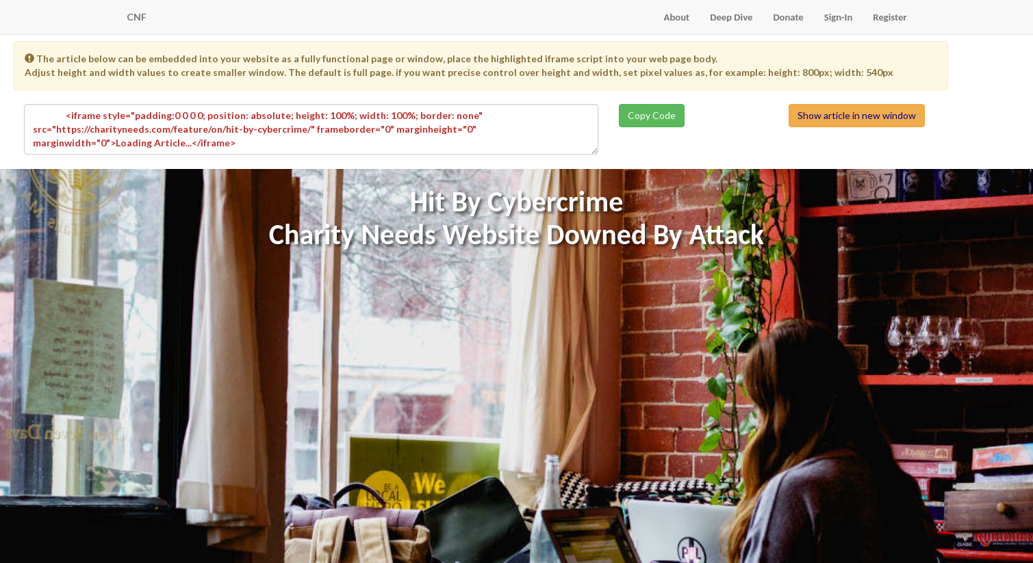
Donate (788, 17)
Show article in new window (857, 115)
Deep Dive (731, 17)
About (677, 17)
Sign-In (838, 17)
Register (889, 17)
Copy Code (652, 115)
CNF (136, 17)
